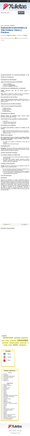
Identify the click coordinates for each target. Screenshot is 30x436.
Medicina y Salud (7, 402)
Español (5, 405)
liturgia (10, 345)
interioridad (22, 340)
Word (7, 354)
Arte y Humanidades (7, 419)
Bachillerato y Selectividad (9, 376)
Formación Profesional (8, 377)
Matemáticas (6, 388)
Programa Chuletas (11, 35)
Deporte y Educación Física (9, 414)
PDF (6, 360)
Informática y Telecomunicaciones (10, 395)
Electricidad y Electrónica (8, 396)
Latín (4, 406)
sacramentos (13, 340)
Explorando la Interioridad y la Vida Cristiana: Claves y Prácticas (14, 30)
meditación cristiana (14, 342)
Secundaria (5, 375)
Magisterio (5, 401)
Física (4, 391)
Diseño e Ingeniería (7, 415)
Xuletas (10, 430)
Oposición (5, 379)
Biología (5, 389)
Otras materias (6, 384)
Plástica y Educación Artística (9, 416)
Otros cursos (6, 380)
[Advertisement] (15, 20)
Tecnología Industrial (7, 410)
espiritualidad (17, 337)
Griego (4, 407)
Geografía (5, 394)
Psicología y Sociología (8, 417)
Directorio (6, 25)
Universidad (5, 378)
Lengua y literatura (7, 385)
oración (15, 345)
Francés (5, 404)
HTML (7, 357)
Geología (5, 411)
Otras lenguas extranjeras (8, 408)
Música (4, 412)
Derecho (5, 400)
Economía (5, 397)
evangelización (22, 345)
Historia (5, 386)
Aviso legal (19, 430)
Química (5, 392)
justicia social (23, 342)
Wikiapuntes (14, 433)
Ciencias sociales (7, 398)
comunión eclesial (8, 337)
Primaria (5, 374)
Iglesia (7, 340)
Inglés (4, 393)
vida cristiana (5, 342)
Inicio (2, 25)
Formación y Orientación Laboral (10, 403)
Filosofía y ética (6, 387)
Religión (12, 25)
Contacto (14, 430)
